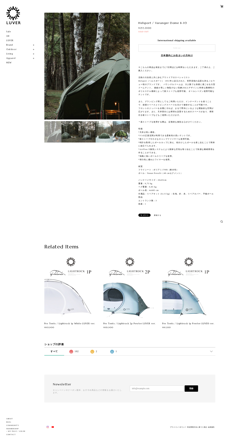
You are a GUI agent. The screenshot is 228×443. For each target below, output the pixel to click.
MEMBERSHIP (12, 429)
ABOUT (9, 419)
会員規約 (211, 427)
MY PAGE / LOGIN (16, 431)
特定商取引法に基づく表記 (197, 427)
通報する (157, 215)
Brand (9, 45)
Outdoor (11, 49)
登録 (191, 388)
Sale (8, 32)
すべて (54, 351)
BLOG (8, 422)
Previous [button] (47, 66)
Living (9, 54)
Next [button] (127, 66)
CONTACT (11, 435)
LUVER (9, 40)
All (8, 36)
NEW (9, 63)
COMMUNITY (12, 425)
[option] (87, 66)
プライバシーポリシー (178, 427)
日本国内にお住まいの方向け (177, 55)
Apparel (11, 58)
